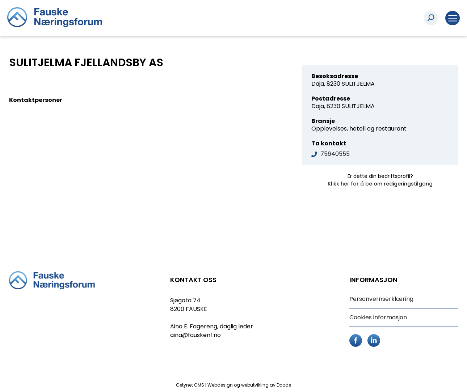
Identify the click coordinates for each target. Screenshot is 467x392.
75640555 (335, 154)
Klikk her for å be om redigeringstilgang (380, 183)
